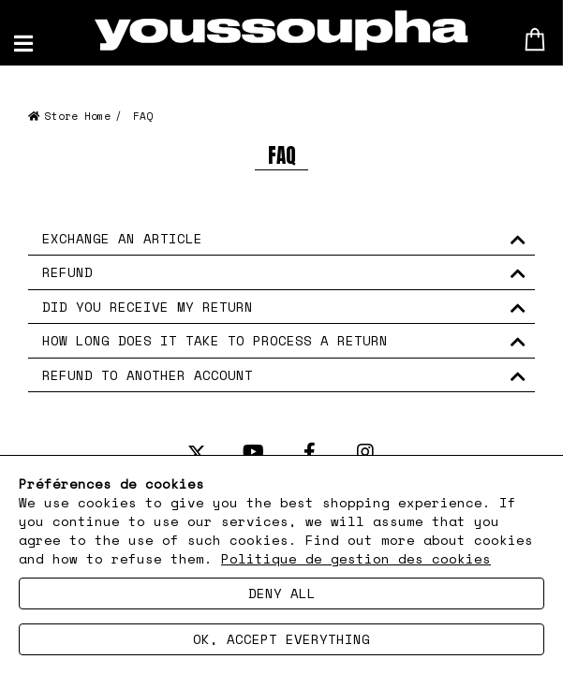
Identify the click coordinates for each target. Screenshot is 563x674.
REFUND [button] (67, 272)
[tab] (281, 239)
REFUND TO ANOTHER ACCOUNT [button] (147, 375)
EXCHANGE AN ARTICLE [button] (122, 238)
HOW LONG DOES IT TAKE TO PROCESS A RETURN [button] (215, 340)
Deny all (282, 593)
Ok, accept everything (281, 639)
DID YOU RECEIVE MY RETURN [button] (147, 307)
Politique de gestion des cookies (356, 558)
